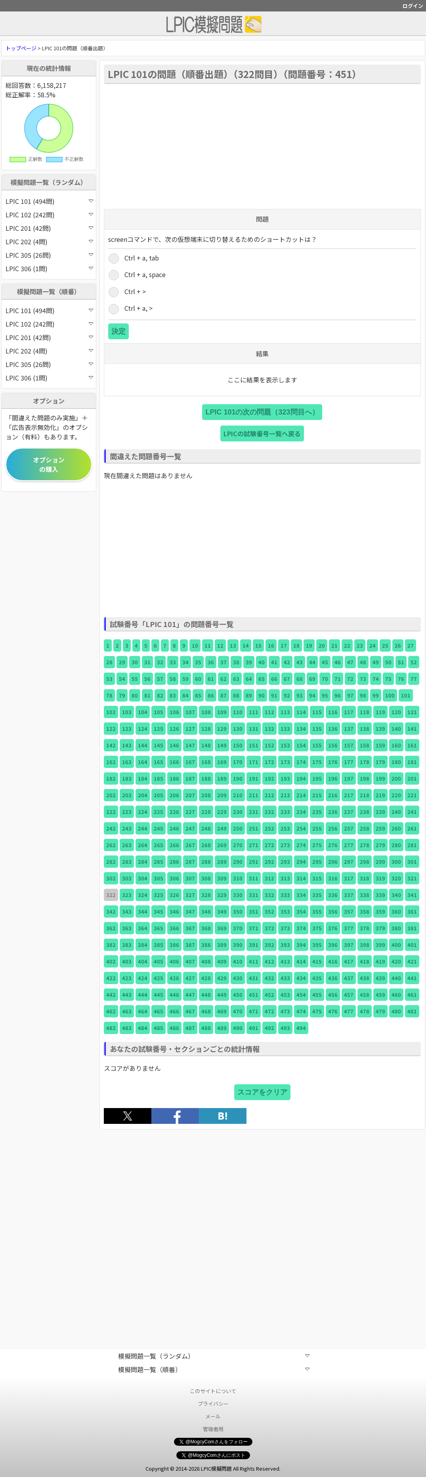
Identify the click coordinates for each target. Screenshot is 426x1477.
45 (325, 662)
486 (174, 1028)
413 (285, 961)
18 (296, 645)
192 (269, 778)
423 (127, 978)
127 (190, 728)
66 (274, 678)
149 (222, 745)
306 (174, 878)
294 (301, 861)
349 (222, 911)
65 (261, 678)
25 (385, 645)
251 (253, 828)
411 (253, 961)
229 (222, 811)
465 (158, 1011)
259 (380, 828)
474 (301, 1011)
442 (111, 994)
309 (222, 878)
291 (253, 861)
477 (348, 1011)
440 (396, 978)
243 (127, 828)
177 (348, 762)
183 (127, 778)
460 (396, 994)
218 (364, 795)
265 (158, 845)
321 (412, 878)
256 (333, 828)
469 (222, 1011)
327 (190, 895)
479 (380, 1011)
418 (364, 961)
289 (222, 861)
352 (269, 911)
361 (412, 911)
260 (396, 828)
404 (142, 961)
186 (174, 778)
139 (380, 728)
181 (412, 762)
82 (160, 695)
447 (190, 994)
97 (350, 695)
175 (317, 762)
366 (174, 928)
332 (269, 895)
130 (238, 728)
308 (206, 878)
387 (190, 945)
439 (380, 978)
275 (317, 845)
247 (190, 828)
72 (350, 678)
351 (253, 911)
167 (190, 762)
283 (127, 861)
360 (396, 911)
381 (412, 928)
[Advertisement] (262, 145)
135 (317, 728)
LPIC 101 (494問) (49, 201)
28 (109, 662)
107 (190, 712)
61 (211, 678)
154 (301, 745)
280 (396, 845)
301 (412, 861)
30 (135, 662)
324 (142, 895)
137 (348, 728)
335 (317, 895)
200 (396, 778)
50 (388, 662)
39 (249, 662)
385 (158, 945)
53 (109, 678)
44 (312, 662)
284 (142, 861)
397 (348, 945)
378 (364, 928)
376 (333, 928)
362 (111, 928)
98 (363, 695)
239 (380, 811)
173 (285, 762)
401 (412, 945)
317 (348, 878)
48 (363, 662)
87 (223, 695)
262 (111, 845)
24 (372, 645)
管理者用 (213, 1429)
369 (222, 928)
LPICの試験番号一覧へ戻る (262, 433)
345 (158, 911)
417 (348, 961)
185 (158, 778)
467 (190, 1011)
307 (190, 878)
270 (238, 845)
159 (380, 745)
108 (206, 712)
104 (142, 712)
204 (142, 795)
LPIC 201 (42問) (49, 228)
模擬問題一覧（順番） (213, 1369)
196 (333, 778)
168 (206, 762)
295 (317, 861)
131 (253, 728)
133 (285, 728)
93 (299, 695)
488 (206, 1028)
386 (174, 945)
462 (111, 1011)
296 (333, 861)
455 (317, 994)
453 (285, 994)
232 (269, 811)
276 (333, 845)
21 (334, 645)
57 (160, 678)
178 (364, 762)
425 (158, 978)
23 (360, 645)
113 (285, 712)
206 (174, 795)
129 (222, 728)
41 (274, 662)
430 (238, 978)
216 (333, 795)
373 (285, 928)
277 (348, 845)
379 (380, 928)
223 (127, 811)
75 (388, 678)
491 (253, 1028)
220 (396, 795)
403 (127, 961)
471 (253, 1011)
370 (238, 928)
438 (364, 978)
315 (317, 878)
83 (173, 695)
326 (174, 895)
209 (222, 795)
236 (333, 811)
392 (269, 945)
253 (285, 828)
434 (301, 978)
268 (206, 845)
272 (269, 845)
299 (380, 861)
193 (285, 778)
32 (160, 662)
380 (396, 928)
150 (238, 745)
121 (412, 712)
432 (269, 978)
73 (363, 678)
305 (158, 878)
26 (398, 645)
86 (211, 695)
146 (174, 745)
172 (269, 762)
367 (190, 928)
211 (253, 795)
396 (333, 945)
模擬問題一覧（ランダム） (213, 1356)
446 (174, 994)
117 (348, 712)
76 (401, 678)
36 (211, 662)
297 (348, 861)
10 (195, 645)
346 (174, 911)
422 (111, 978)
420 (396, 961)
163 (127, 762)
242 (111, 828)
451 (253, 994)
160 (396, 745)
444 (142, 994)
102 (111, 712)
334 (301, 895)
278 (364, 845)
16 (271, 645)
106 (174, 712)
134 (301, 728)
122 (111, 728)
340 (396, 895)
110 (238, 712)
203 (127, 795)
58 (173, 678)
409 (222, 961)
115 (317, 712)
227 (190, 811)
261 (412, 828)
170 (238, 762)
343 (127, 911)
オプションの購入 (49, 464)
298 (364, 861)
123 (127, 728)
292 (269, 861)
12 (220, 645)
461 (412, 994)
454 (301, 994)
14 (246, 645)
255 (317, 828)
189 (222, 778)
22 (347, 645)
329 (222, 895)
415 (317, 961)
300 (396, 861)
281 (412, 845)
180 (396, 762)
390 (238, 945)
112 (269, 712)
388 (206, 945)
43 (299, 662)
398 (364, 945)
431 (253, 978)
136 (333, 728)
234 (301, 811)
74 (376, 678)
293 (285, 861)
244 (142, 828)
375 (317, 928)
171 (253, 762)
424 (142, 978)
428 (206, 978)
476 (333, 1011)
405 (158, 961)
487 (190, 1028)
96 (337, 695)
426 (174, 978)
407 (190, 961)
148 (206, 745)
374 (301, 928)
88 (236, 695)
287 (190, 861)
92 (287, 695)
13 (233, 645)
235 (317, 811)
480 (396, 1011)
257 (348, 828)
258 (364, 828)
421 (412, 961)
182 (111, 778)
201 (412, 778)
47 (350, 662)
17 (284, 645)
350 (238, 911)
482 (111, 1028)
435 (317, 978)
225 (158, 811)
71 (337, 678)
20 (322, 645)
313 (285, 878)
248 (206, 828)
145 (158, 745)
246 (174, 828)
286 (174, 861)
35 (198, 662)
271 (253, 845)
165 (158, 762)
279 (380, 845)
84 (185, 695)
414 (301, 961)
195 (317, 778)
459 (380, 994)
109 (222, 712)
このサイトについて (213, 1391)
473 (285, 1011)
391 (253, 945)
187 (190, 778)
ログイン (413, 6)
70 (325, 678)
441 (412, 978)
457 (348, 994)
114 (301, 712)
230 (238, 811)
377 (348, 928)
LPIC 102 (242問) (49, 214)
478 (364, 1011)
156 (333, 745)
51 (401, 662)
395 (317, 945)
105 (158, 712)
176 (333, 762)
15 (258, 645)
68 (299, 678)
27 (410, 645)
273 (285, 845)
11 (207, 645)
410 (238, 961)
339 (380, 895)
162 (111, 762)
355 (317, 911)
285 (158, 861)
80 (135, 695)
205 (158, 795)
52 (414, 662)
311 (253, 878)
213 (285, 795)
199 (380, 778)
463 (127, 1011)
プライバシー (213, 1403)
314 (301, 878)
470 (238, 1011)
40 (261, 662)
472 (269, 1011)
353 (285, 911)
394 (301, 945)
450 (238, 994)
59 (185, 678)
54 (122, 678)
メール (213, 1416)
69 (312, 678)
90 (261, 695)
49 (376, 662)
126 (174, 728)
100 (390, 695)
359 (380, 911)
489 (222, 1028)
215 (317, 795)
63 (236, 678)
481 (412, 1011)
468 (206, 1011)
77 (414, 678)
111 (253, 712)
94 (312, 695)
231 (253, 811)
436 (333, 978)
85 (198, 695)
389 (222, 945)
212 (269, 795)
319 (380, 878)
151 (253, 745)
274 (301, 845)
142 (111, 745)
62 (223, 678)
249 (222, 828)
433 (285, 978)
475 (317, 1011)
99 (376, 695)
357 (348, 911)
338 (364, 895)
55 (135, 678)
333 (285, 895)
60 (198, 678)
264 (142, 845)
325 (158, 895)
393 (285, 945)
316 (333, 878)
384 (142, 945)
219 (380, 795)
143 (127, 745)
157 (348, 745)
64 (249, 678)
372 (269, 928)
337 (348, 895)
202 (111, 795)
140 (396, 728)
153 (285, 745)
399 (380, 945)
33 (173, 662)
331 (253, 895)
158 (364, 745)
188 (206, 778)
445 (158, 994)
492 (269, 1028)
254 (301, 828)
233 (285, 811)
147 (190, 745)
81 (147, 695)
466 (174, 1011)
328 (206, 895)
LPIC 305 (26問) (49, 255)
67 (287, 678)
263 (127, 845)
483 (127, 1028)
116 (333, 712)
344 (142, 911)
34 (185, 662)
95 (325, 695)
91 (274, 695)
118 (364, 712)
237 (348, 811)
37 (223, 662)
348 (206, 911)
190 (238, 778)
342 (111, 911)
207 (190, 795)
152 (269, 745)
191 (253, 778)
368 (206, 928)
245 (158, 828)
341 (412, 895)
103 (127, 712)
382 (111, 945)
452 (269, 994)
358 (364, 911)
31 (147, 662)
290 (238, 861)
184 (142, 778)
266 (174, 845)
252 (269, 828)
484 (142, 1028)
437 (348, 978)
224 (142, 811)
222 (111, 811)
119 (380, 712)
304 (142, 878)
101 (406, 695)
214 (301, 795)
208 (206, 795)
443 (127, 994)
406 (174, 961)
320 (396, 878)
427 (190, 978)
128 (206, 728)
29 (122, 662)
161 (412, 745)
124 (142, 728)
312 (269, 878)
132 (269, 728)
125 (158, 728)
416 (333, 961)
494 (301, 1028)
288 (206, 861)
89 (249, 695)
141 (412, 728)
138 (364, 728)
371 (253, 928)
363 (127, 928)
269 (222, 845)
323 (127, 895)
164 (142, 762)
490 (238, 1028)
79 (122, 695)
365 (158, 928)
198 (364, 778)
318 (364, 878)
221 (412, 795)
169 (222, 762)
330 (238, 895)
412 (269, 961)
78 (109, 695)
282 (111, 861)
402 (111, 961)
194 (301, 778)
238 (364, 811)
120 (396, 712)
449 (222, 994)
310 (238, 878)
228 (206, 811)
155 (317, 745)
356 (333, 911)
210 (238, 795)
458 (364, 994)
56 (147, 678)
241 (412, 811)
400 (396, 945)
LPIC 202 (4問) (49, 241)
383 (127, 945)
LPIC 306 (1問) (49, 268)
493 (285, 1028)
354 (301, 911)
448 (206, 994)
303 (127, 878)
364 (142, 928)
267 (190, 845)
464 (142, 1011)
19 (309, 645)
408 (206, 961)
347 (190, 911)
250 (238, 828)
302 (111, 878)
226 (174, 811)
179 (380, 762)
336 (333, 895)
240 (396, 811)
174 (301, 762)
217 (348, 795)
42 (287, 662)
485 (158, 1028)
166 (174, 762)
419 (380, 961)
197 (348, 778)
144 (142, 745)
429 (222, 978)
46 (337, 662)
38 (236, 662)
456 (333, 994)
